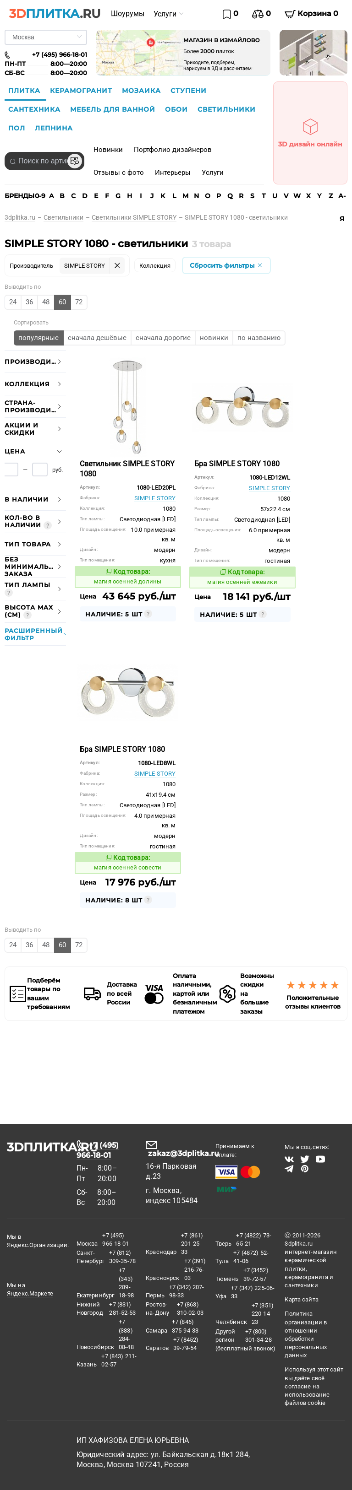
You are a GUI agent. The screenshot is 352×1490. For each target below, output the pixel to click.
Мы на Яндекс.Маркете (30, 1289)
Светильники (227, 109)
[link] (24, 217)
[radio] (13, 302)
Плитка (25, 90)
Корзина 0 (311, 13)
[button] (35, 362)
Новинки (108, 150)
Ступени (188, 90)
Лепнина (54, 128)
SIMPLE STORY (155, 498)
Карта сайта (301, 1299)
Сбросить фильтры (226, 265)
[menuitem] (127, 13)
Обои (177, 109)
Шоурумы (127, 13)
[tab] (35, 362)
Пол (18, 128)
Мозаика (142, 90)
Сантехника (35, 109)
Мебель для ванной (114, 109)
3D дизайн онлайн (310, 130)
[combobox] (44, 161)
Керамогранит (82, 90)
